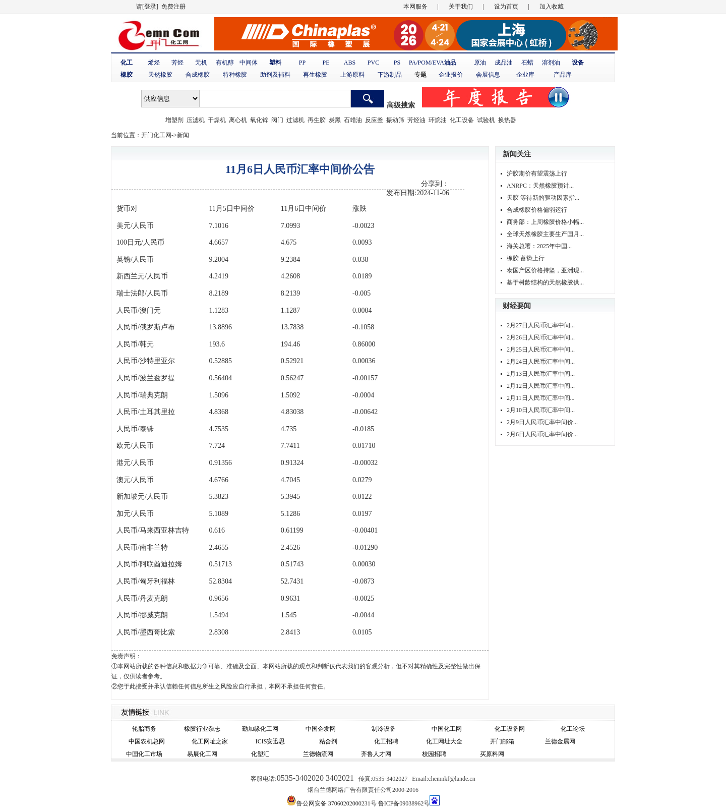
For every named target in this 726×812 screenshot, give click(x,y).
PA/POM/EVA (426, 62)
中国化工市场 (144, 754)
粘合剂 (328, 741)
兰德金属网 (560, 741)
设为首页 (506, 6)
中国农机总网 (147, 741)
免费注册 (173, 6)
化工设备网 (510, 728)
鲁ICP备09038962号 (404, 803)
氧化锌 (259, 120)
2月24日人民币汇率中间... (541, 361)
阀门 (277, 120)
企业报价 (451, 74)
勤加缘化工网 (260, 728)
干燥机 (217, 120)
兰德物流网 (318, 754)
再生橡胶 (315, 74)
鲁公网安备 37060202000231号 (336, 803)
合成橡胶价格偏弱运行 (537, 209)
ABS (349, 62)
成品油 (504, 62)
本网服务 (415, 6)
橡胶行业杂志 (202, 728)
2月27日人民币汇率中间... (541, 325)
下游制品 (390, 74)
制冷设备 (384, 728)
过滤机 (295, 120)
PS (397, 62)
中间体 (248, 62)
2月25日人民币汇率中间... (541, 349)
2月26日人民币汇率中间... (541, 337)
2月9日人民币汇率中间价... (542, 422)
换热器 (507, 120)
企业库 (525, 74)
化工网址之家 (210, 741)
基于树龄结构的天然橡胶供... (545, 282)
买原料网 (492, 754)
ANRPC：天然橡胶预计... (540, 185)
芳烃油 (416, 120)
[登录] (150, 6)
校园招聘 (434, 754)
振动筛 (395, 120)
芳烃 (177, 62)
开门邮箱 (502, 741)
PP (302, 62)
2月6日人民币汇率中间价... (542, 434)
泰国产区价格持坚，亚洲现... (545, 270)
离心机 (238, 120)
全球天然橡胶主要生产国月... (545, 234)
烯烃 (154, 62)
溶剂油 (551, 62)
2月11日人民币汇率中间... (541, 397)
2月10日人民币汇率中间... (541, 410)
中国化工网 (447, 728)
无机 (201, 62)
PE (325, 62)
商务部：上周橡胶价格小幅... (545, 221)
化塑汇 (260, 754)
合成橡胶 (198, 74)
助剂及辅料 (275, 74)
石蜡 (527, 62)
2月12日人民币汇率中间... (541, 385)
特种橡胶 (235, 74)
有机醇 (225, 62)
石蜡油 (353, 120)
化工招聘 (386, 741)
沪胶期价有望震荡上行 (537, 173)
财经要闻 (517, 306)
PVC (373, 62)
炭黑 (335, 120)
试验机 (486, 120)
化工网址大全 (444, 741)
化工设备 (462, 120)
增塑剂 (174, 120)
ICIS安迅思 (270, 741)
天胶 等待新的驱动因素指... (543, 197)
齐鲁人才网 (376, 754)
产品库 (563, 74)
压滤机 (196, 120)
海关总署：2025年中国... (539, 246)
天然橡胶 (160, 74)
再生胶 (317, 120)
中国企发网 (321, 728)
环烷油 (438, 120)
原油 (480, 62)
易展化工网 (202, 754)
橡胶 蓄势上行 (525, 258)
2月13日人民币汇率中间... (541, 373)
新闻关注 (517, 154)
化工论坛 (573, 728)
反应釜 (374, 120)
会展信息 (488, 74)
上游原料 (352, 74)
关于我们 (461, 6)
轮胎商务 (144, 728)
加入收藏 (551, 6)
